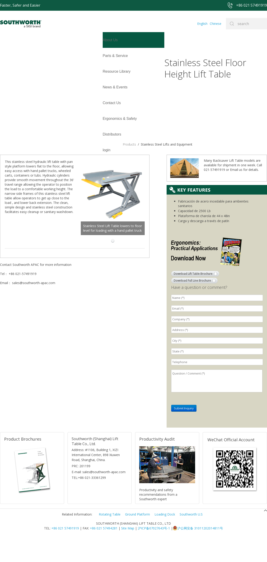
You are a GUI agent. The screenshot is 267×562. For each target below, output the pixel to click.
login (4, 71)
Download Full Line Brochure (192, 304)
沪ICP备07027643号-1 (154, 551)
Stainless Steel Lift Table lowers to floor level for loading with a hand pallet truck (132, 148)
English (202, 23)
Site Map (127, 551)
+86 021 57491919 (65, 551)
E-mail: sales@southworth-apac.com (99, 495)
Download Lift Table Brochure (193, 297)
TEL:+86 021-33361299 (89, 501)
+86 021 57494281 (104, 551)
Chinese (215, 23)
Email (234, 193)
